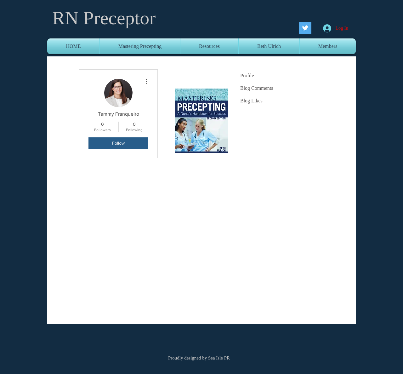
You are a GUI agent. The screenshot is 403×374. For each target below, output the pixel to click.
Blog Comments (256, 88)
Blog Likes (251, 100)
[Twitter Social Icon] (305, 28)
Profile (247, 75)
